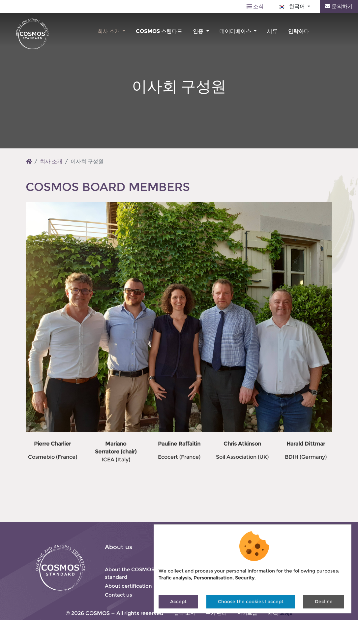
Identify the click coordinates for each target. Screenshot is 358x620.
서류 (272, 31)
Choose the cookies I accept (250, 601)
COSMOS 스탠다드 (159, 31)
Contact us (118, 595)
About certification (128, 586)
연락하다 (298, 31)
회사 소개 (109, 31)
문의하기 (339, 6)
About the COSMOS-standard (131, 573)
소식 (255, 6)
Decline (324, 601)
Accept (178, 601)
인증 (199, 31)
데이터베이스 (236, 31)
